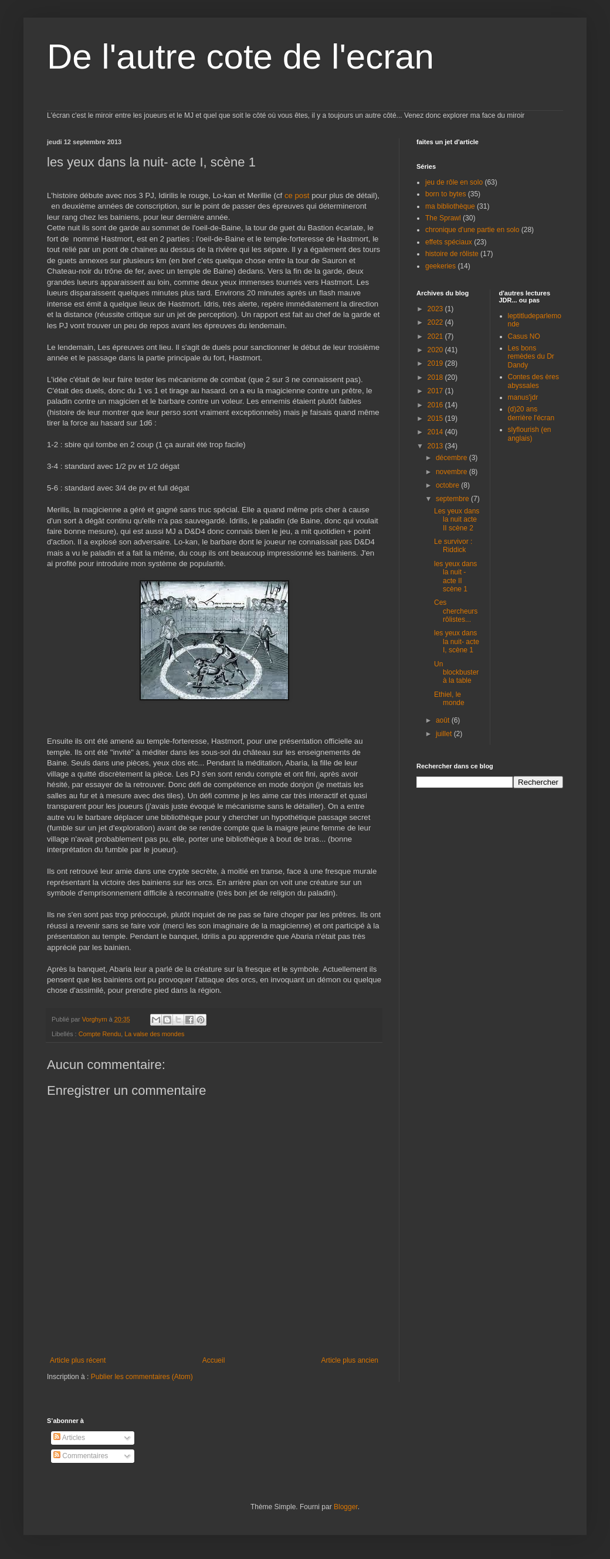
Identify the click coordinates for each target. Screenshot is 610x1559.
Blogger (346, 1507)
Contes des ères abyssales (533, 381)
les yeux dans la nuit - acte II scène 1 (455, 576)
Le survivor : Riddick (453, 545)
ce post (297, 195)
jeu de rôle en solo (454, 182)
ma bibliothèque (450, 206)
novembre (452, 472)
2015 (436, 418)
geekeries (440, 266)
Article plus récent (78, 1360)
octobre (448, 485)
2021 (436, 336)
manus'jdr (523, 397)
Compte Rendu (100, 1033)
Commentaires (80, 1456)
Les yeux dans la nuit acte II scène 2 (456, 519)
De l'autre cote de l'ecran (240, 56)
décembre (452, 458)
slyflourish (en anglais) (529, 434)
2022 (436, 322)
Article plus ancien (349, 1360)
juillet (445, 734)
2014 (436, 432)
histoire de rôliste (452, 254)
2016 (436, 405)
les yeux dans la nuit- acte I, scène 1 (456, 641)
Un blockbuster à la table (456, 672)
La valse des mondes (154, 1033)
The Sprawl (443, 218)
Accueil (213, 1360)
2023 (436, 309)
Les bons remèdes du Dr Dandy (531, 356)
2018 (436, 377)
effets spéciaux (448, 242)
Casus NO (524, 336)
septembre (453, 499)
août (444, 720)
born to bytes (445, 194)
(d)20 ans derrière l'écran (531, 413)
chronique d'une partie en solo (472, 230)
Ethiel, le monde (449, 698)
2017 (436, 391)
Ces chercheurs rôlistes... (455, 611)
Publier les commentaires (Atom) (142, 1377)
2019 (436, 363)
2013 (436, 446)
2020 (436, 350)
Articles (69, 1438)
